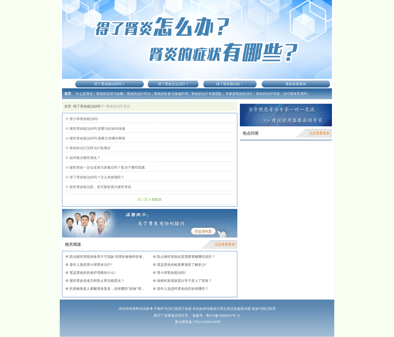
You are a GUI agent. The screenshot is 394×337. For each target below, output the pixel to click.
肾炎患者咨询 (295, 84)
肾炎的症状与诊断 (110, 94)
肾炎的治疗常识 (139, 94)
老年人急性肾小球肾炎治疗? (90, 265)
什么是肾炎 (84, 94)
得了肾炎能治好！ (230, 84)
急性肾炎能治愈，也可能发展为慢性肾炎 (100, 187)
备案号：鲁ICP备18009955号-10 (216, 316)
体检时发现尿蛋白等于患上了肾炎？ (184, 281)
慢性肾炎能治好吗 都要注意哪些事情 (97, 138)
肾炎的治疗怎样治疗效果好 (90, 148)
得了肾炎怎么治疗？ (173, 84)
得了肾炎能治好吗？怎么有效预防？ (96, 177)
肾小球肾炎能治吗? (83, 119)
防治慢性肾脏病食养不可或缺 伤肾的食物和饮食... (107, 257)
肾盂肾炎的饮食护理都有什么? (92, 273)
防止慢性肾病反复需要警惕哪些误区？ (185, 257)
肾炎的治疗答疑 (268, 94)
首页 (67, 94)
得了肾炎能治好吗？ (109, 84)
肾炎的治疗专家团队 (206, 94)
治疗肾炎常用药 (295, 94)
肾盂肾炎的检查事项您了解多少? (181, 265)
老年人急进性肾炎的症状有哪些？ (182, 289)
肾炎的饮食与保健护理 (171, 94)
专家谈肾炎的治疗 (239, 94)
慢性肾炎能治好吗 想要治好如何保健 (97, 129)
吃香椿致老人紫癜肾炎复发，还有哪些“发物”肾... (106, 289)
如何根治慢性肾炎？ (84, 158)
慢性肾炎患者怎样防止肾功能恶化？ (96, 281)
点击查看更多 (224, 244)
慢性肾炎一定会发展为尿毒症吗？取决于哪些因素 (107, 167)
